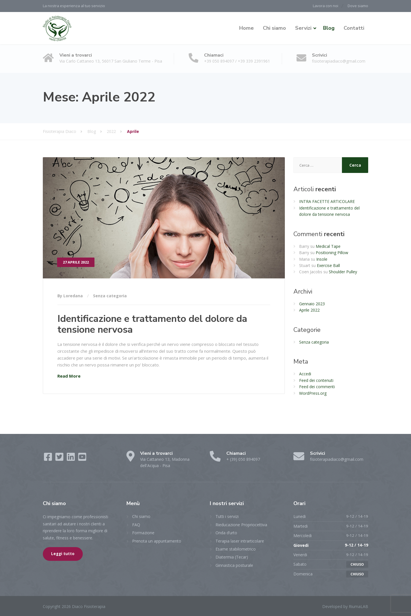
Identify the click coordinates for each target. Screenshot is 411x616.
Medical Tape (328, 245)
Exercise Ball (328, 265)
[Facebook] (48, 458)
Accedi (305, 373)
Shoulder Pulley (343, 271)
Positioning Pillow (332, 252)
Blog (329, 27)
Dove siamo (358, 5)
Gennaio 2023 (312, 303)
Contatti (354, 27)
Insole (321, 258)
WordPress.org (313, 392)
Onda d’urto (226, 532)
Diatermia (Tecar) (231, 556)
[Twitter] (60, 458)
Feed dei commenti (317, 386)
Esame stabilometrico (235, 548)
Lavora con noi (324, 5)
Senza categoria (110, 295)
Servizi (303, 27)
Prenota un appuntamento (156, 540)
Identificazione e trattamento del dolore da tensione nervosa (152, 324)
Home (246, 27)
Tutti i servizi (227, 516)
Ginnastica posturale (234, 564)
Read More (68, 375)
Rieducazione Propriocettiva (241, 524)
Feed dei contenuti (316, 379)
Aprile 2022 (309, 309)
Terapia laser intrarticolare (239, 540)
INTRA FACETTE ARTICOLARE (327, 201)
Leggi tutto (62, 553)
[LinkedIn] (71, 458)
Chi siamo (274, 27)
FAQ (136, 524)
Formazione (143, 532)
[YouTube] (82, 458)
